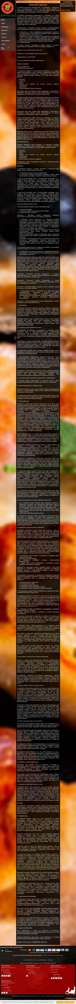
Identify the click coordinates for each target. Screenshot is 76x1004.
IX (51, 978)
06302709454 (30, 969)
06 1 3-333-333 (42, 996)
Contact (3, 37)
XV (6, 992)
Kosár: (3, 48)
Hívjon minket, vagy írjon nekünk (56, 955)
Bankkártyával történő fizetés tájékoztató (38, 952)
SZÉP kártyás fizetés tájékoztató (52, 952)
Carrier (3, 44)
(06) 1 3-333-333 (6, 969)
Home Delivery (5, 40)
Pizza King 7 (30, 966)
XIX (59, 978)
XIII (6, 975)
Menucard (4, 30)
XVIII (56, 978)
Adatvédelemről (69, 1002)
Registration (4, 26)
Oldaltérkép (50, 960)
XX (61, 978)
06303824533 (5, 985)
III (4, 975)
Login (3, 23)
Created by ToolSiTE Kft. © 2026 (29, 960)
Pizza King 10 (56, 966)
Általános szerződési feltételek (26, 963)
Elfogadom (60, 1002)
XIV (4, 992)
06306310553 (55, 972)
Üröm (9, 975)
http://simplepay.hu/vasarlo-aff (28, 606)
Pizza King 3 (5, 966)
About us (4, 33)
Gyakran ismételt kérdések (44, 963)
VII (27, 975)
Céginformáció (36, 963)
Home (3, 20)
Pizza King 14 (6, 981)
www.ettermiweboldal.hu (42, 960)
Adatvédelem (53, 963)
